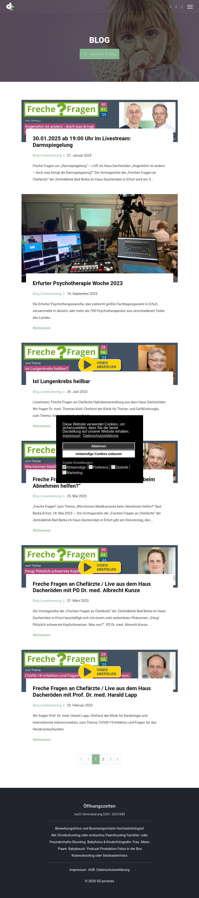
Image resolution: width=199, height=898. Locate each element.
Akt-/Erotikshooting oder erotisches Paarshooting (88, 835)
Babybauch (76, 849)
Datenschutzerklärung (112, 870)
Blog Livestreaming (47, 155)
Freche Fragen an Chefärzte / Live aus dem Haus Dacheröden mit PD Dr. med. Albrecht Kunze (92, 587)
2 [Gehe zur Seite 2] (103, 759)
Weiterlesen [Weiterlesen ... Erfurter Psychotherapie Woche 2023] (42, 328)
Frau (136, 842)
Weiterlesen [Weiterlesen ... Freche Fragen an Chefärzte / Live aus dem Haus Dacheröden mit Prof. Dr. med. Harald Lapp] (42, 740)
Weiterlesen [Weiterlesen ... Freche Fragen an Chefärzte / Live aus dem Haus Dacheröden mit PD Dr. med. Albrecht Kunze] (42, 635)
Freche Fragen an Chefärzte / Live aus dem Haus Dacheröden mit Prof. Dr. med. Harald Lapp (92, 691)
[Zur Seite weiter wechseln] (110, 759)
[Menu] (190, 7)
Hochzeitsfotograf (131, 828)
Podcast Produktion (102, 849)
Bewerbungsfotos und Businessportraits (85, 828)
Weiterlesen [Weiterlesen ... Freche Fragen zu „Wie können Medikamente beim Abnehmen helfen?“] (42, 530)
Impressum (78, 870)
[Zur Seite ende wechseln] (117, 759)
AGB (91, 870)
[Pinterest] (176, 7)
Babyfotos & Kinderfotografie (109, 842)
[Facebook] (170, 7)
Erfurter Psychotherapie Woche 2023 (78, 283)
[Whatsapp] (182, 7)
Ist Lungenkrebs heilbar (61, 381)
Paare (62, 849)
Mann (145, 842)
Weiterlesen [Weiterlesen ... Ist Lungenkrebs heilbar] (42, 426)
